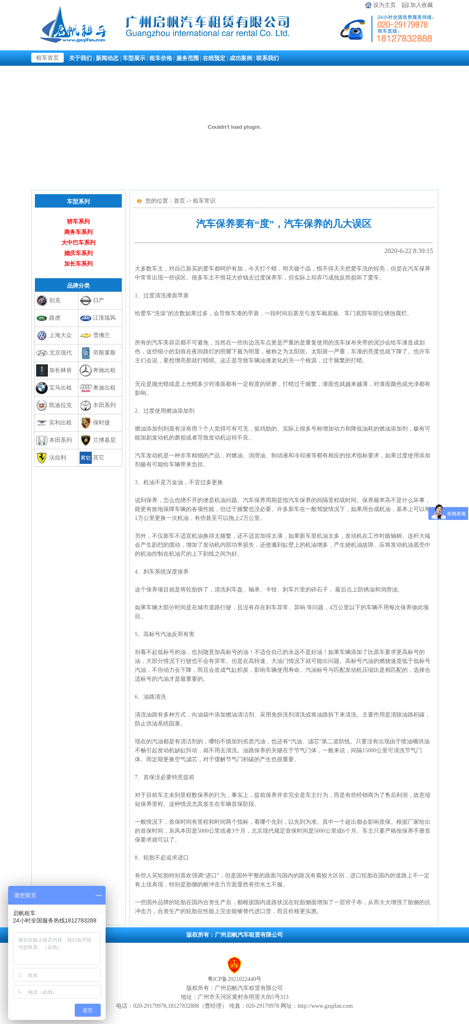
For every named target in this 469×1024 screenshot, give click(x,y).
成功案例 (240, 58)
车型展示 (134, 58)
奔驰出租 (104, 370)
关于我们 (80, 58)
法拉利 (57, 458)
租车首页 (47, 58)
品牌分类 (78, 285)
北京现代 (60, 353)
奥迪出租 (104, 388)
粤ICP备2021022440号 (234, 979)
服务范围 (187, 58)
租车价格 (160, 58)
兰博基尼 (104, 440)
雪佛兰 (101, 335)
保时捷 (101, 423)
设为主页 (384, 5)
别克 (55, 300)
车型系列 (78, 201)
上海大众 (60, 335)
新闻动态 (107, 58)
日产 (98, 300)
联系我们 (267, 58)
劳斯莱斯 (104, 353)
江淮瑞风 (104, 318)
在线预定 (214, 58)
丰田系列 (104, 405)
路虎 (55, 318)
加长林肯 (60, 370)
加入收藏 (421, 5)
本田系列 (60, 440)
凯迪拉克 (60, 405)
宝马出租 (60, 388)
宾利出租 (60, 423)
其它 (98, 458)
